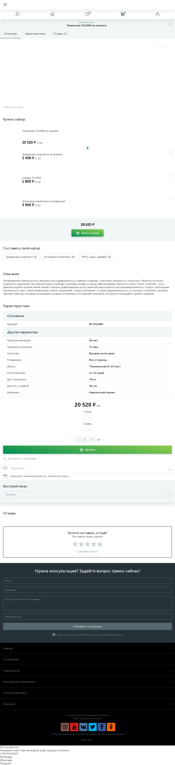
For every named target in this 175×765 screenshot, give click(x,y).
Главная (87, 648)
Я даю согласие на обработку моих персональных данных (90, 634)
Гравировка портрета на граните (42, 154)
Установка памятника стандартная (43, 201)
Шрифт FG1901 (31, 177)
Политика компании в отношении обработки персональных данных (87, 734)
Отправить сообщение (87, 626)
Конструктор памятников (87, 681)
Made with (87, 740)
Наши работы (87, 670)
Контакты (87, 704)
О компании (87, 659)
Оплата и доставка (87, 692)
